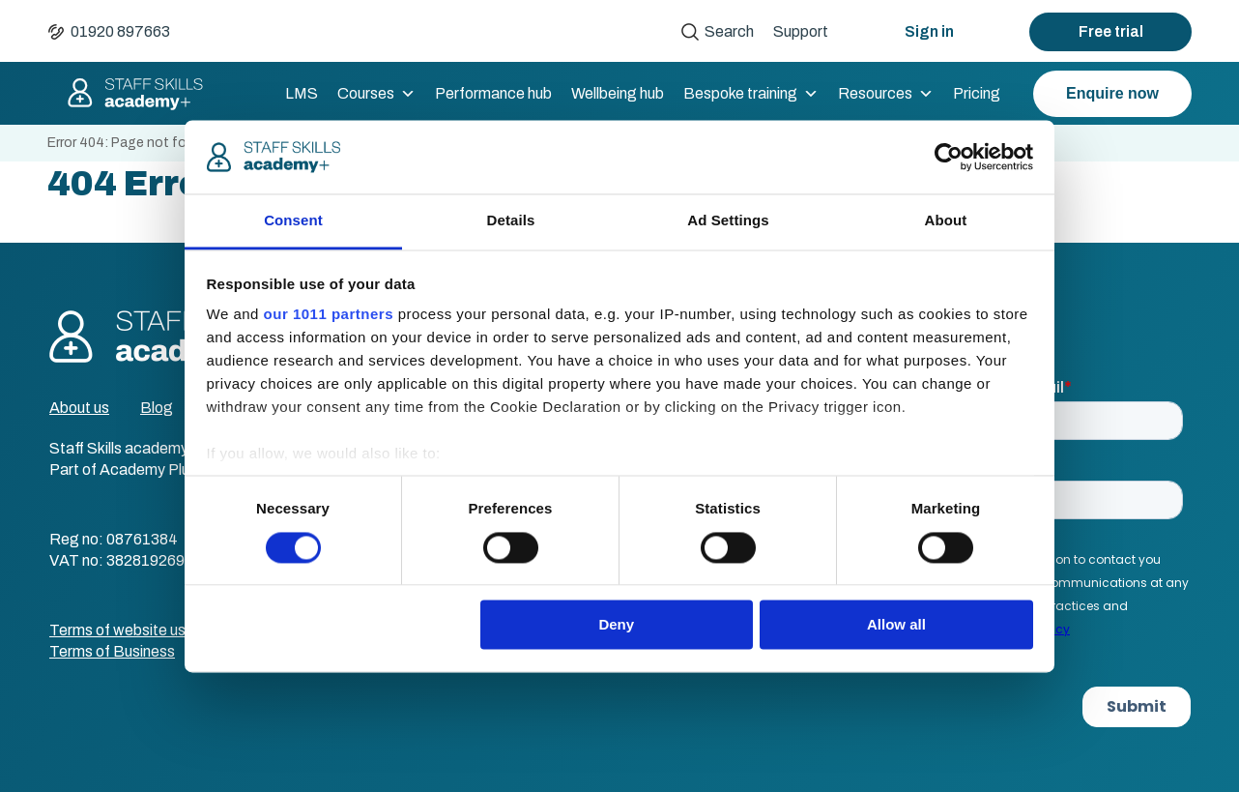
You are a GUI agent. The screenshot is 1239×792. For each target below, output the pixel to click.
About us (79, 407)
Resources (886, 93)
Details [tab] (511, 221)
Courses (376, 93)
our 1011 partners (328, 315)
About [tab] (946, 221)
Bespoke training (751, 93)
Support (800, 31)
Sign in (929, 31)
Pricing (976, 93)
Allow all (896, 625)
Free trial (1111, 31)
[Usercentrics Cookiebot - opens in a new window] (948, 156)
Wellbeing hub (617, 93)
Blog (156, 407)
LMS (301, 93)
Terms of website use (121, 630)
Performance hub (493, 93)
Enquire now (1112, 93)
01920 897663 (120, 31)
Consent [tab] (293, 221)
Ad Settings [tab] (727, 221)
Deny (616, 625)
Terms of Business (112, 651)
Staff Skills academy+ (126, 93)
